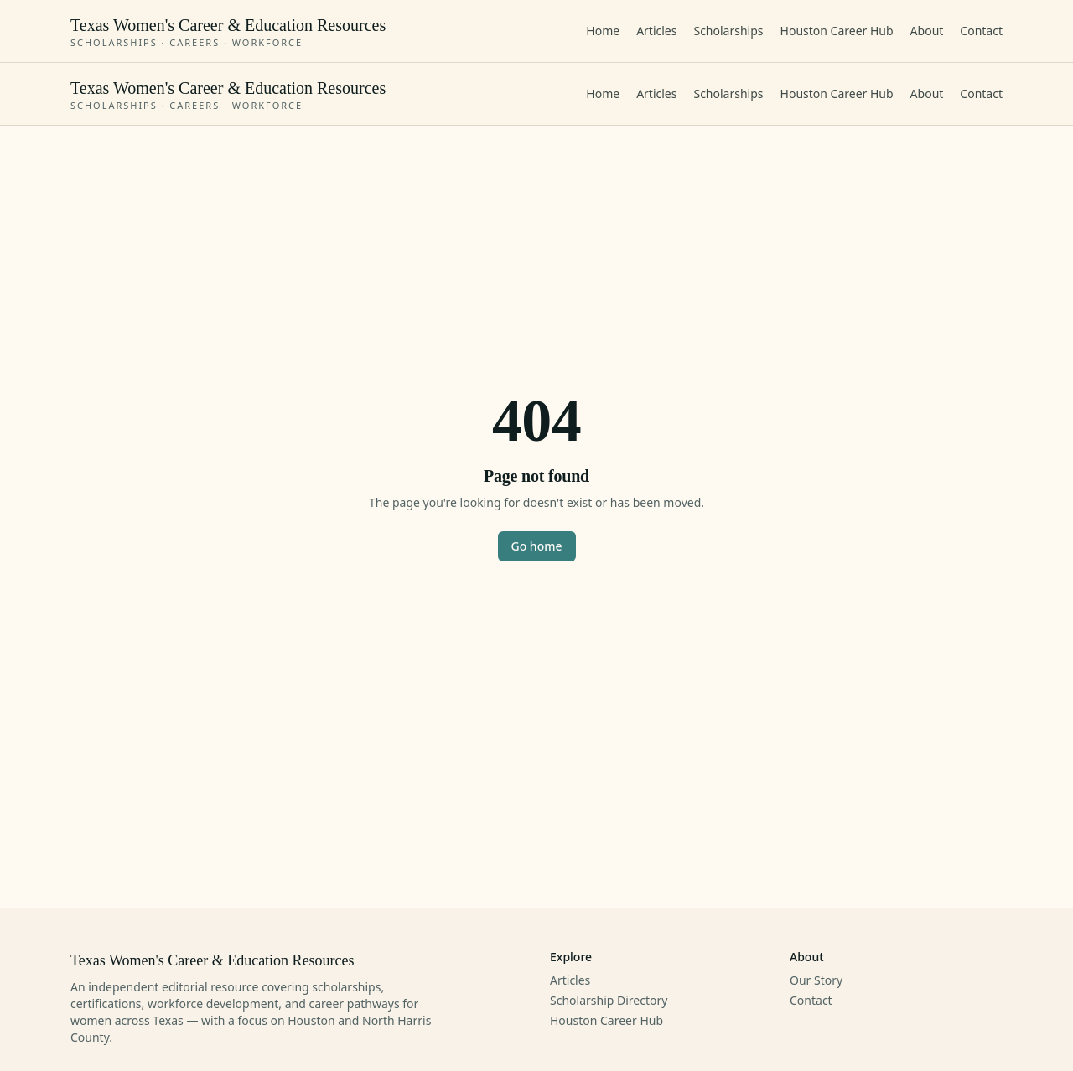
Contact (981, 31)
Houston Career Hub (837, 31)
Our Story (816, 980)
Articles (656, 31)
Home (602, 31)
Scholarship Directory (608, 1000)
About (927, 31)
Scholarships (728, 31)
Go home (536, 546)
